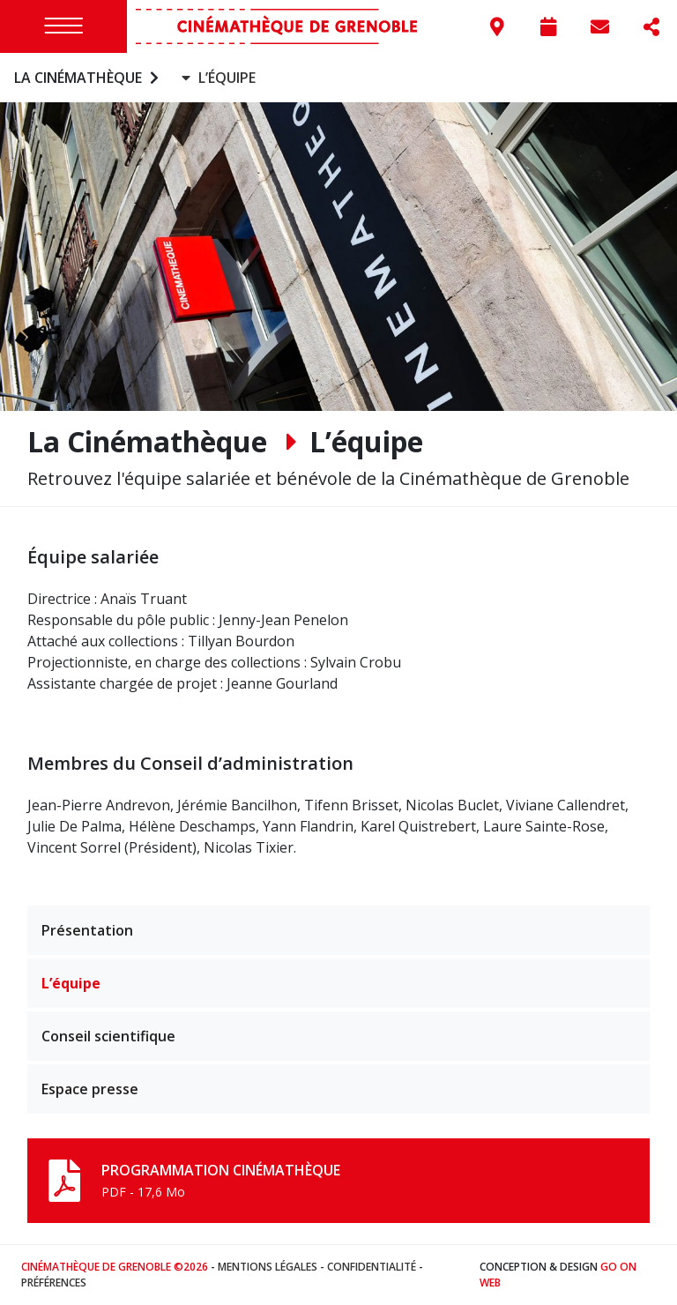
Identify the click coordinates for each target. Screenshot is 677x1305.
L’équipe (70, 983)
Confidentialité (371, 1266)
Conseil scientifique (108, 1036)
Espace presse (89, 1089)
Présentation (87, 930)
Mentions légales (267, 1266)
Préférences (53, 1282)
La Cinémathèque (88, 77)
